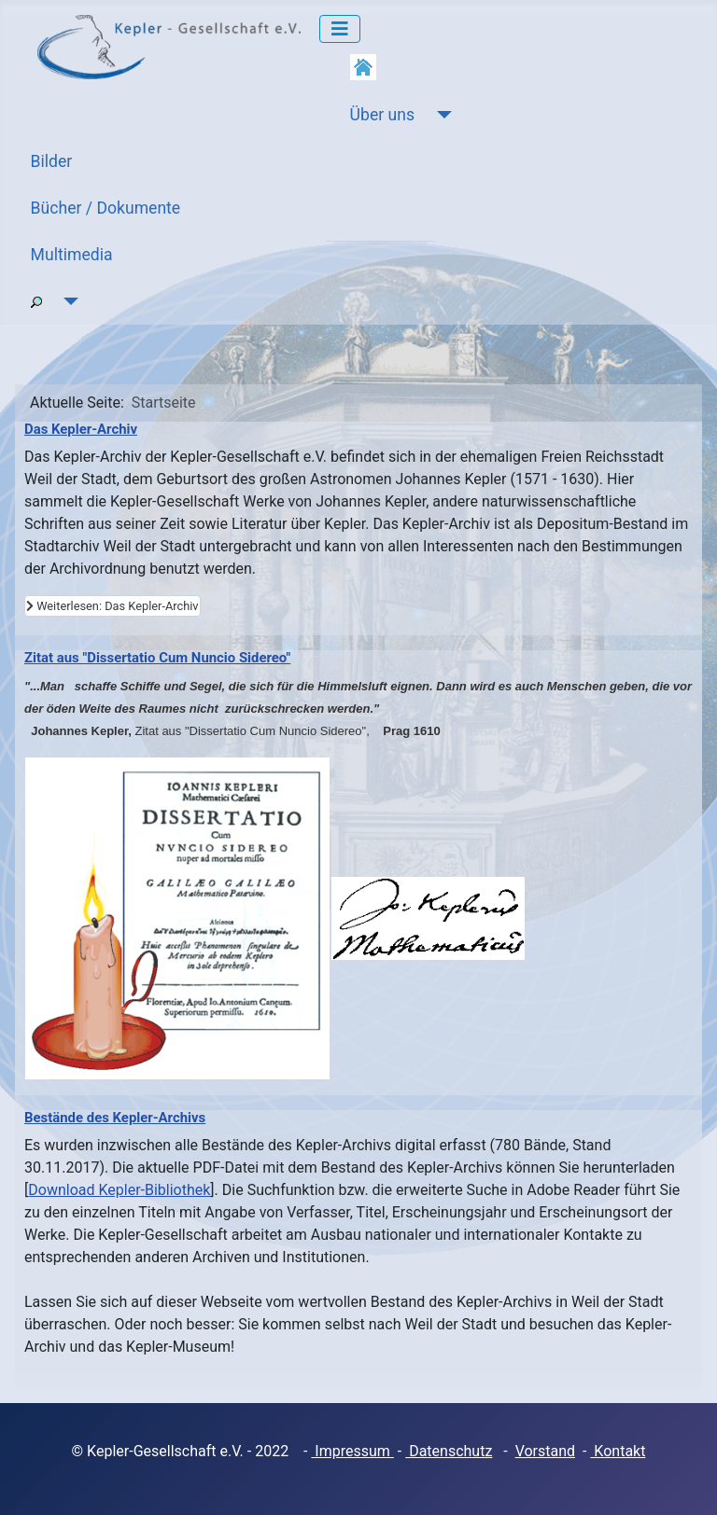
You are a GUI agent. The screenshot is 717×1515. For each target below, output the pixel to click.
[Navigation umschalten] (339, 29)
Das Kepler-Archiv (80, 429)
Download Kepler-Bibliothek (119, 1190)
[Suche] (67, 301)
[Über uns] (440, 114)
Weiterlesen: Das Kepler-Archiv (112, 606)
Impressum (352, 1451)
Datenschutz (448, 1451)
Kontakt (617, 1451)
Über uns (382, 114)
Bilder (52, 161)
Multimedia (72, 254)
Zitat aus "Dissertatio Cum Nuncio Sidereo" (157, 657)
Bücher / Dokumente (106, 208)
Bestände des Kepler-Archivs (114, 1117)
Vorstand (545, 1451)
